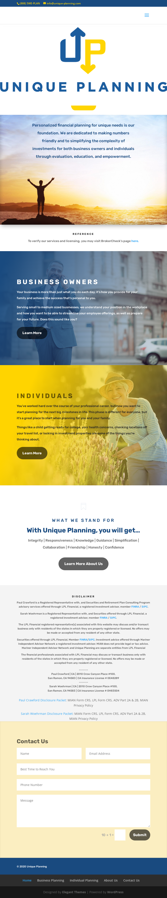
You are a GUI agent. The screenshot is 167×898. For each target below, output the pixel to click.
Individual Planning (84, 880)
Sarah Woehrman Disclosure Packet (47, 714)
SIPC (145, 606)
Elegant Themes (74, 892)
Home (27, 880)
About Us (111, 880)
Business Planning (50, 880)
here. (135, 241)
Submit (140, 835)
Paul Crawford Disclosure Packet (42, 700)
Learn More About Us (83, 564)
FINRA (135, 606)
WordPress (115, 892)
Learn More (32, 333)
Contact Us (131, 880)
